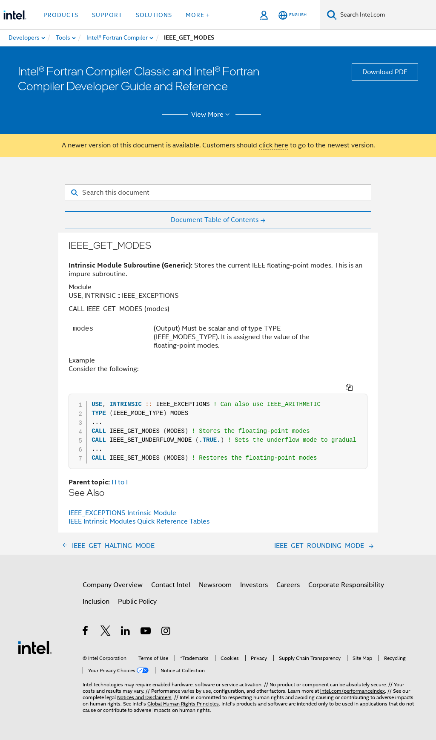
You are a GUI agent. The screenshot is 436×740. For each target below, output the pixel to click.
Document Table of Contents (214, 220)
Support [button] (107, 15)
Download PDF (384, 72)
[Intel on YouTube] (146, 632)
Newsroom (215, 585)
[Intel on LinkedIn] (125, 632)
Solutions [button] (154, 15)
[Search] (332, 14)
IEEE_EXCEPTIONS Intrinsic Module (122, 513)
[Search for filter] (218, 192)
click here (273, 145)
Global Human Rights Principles (183, 703)
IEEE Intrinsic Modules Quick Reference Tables (139, 521)
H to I (120, 482)
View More (211, 114)
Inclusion (96, 601)
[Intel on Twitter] (105, 632)
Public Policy (137, 601)
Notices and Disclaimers (144, 697)
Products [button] (60, 15)
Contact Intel (170, 585)
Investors (254, 585)
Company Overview (113, 585)
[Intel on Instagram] (166, 632)
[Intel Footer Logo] (35, 647)
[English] (292, 15)
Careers (288, 585)
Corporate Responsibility (346, 585)
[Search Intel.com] (386, 15)
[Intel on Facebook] (85, 632)
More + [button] (198, 15)
